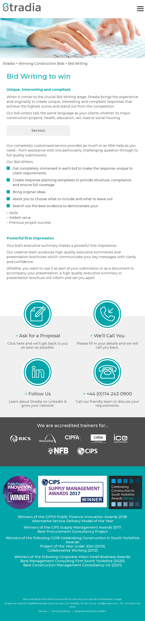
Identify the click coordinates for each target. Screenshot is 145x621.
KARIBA (102, 611)
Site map (42, 611)
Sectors (38, 130)
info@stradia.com (107, 603)
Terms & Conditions (60, 611)
